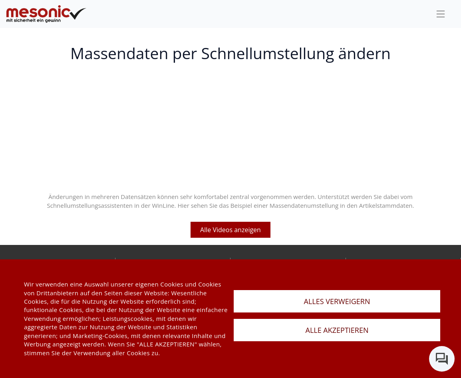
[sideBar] (441, 14)
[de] (46, 14)
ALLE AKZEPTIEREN (337, 330)
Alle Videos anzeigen (230, 229)
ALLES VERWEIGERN (337, 301)
